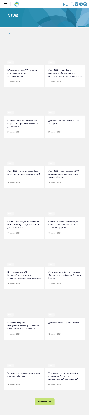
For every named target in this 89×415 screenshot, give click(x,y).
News (10, 62)
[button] (17, 33)
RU (65, 4)
